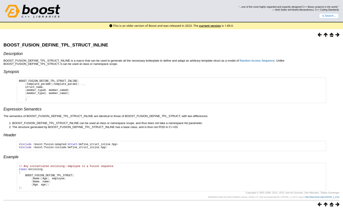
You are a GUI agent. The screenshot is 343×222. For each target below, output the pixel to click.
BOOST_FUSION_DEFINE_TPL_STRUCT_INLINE (56, 44)
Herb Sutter (281, 9)
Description (13, 54)
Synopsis (11, 71)
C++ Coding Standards (327, 9)
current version (210, 26)
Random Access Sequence (257, 60)
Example (11, 163)
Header (10, 139)
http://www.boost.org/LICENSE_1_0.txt (322, 208)
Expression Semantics (23, 114)
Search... (329, 15)
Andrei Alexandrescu (303, 9)
